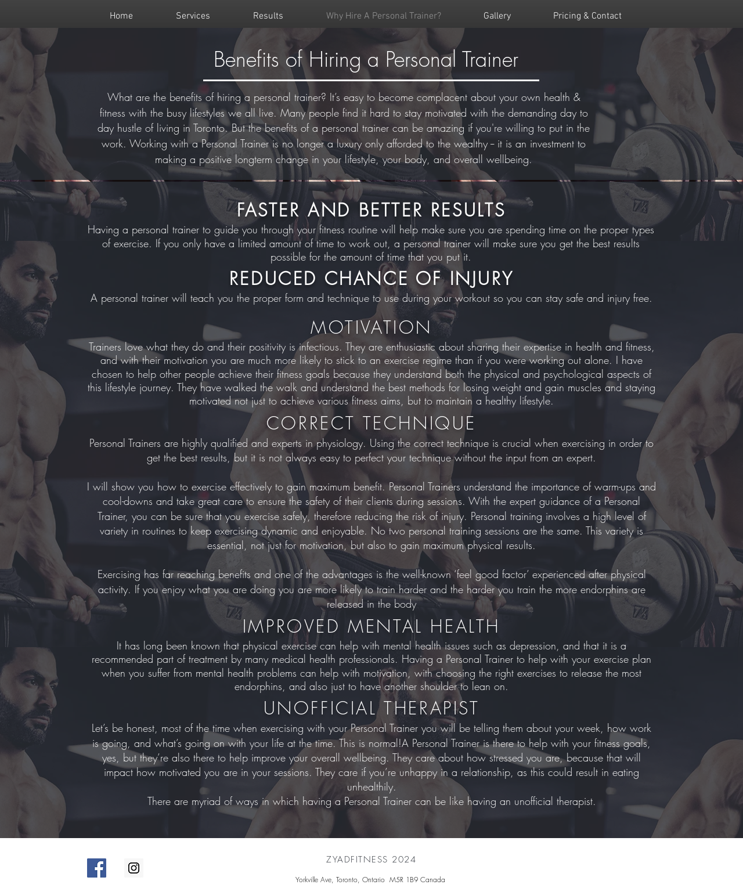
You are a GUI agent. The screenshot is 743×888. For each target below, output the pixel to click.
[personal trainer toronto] (133, 868)
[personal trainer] (96, 868)
